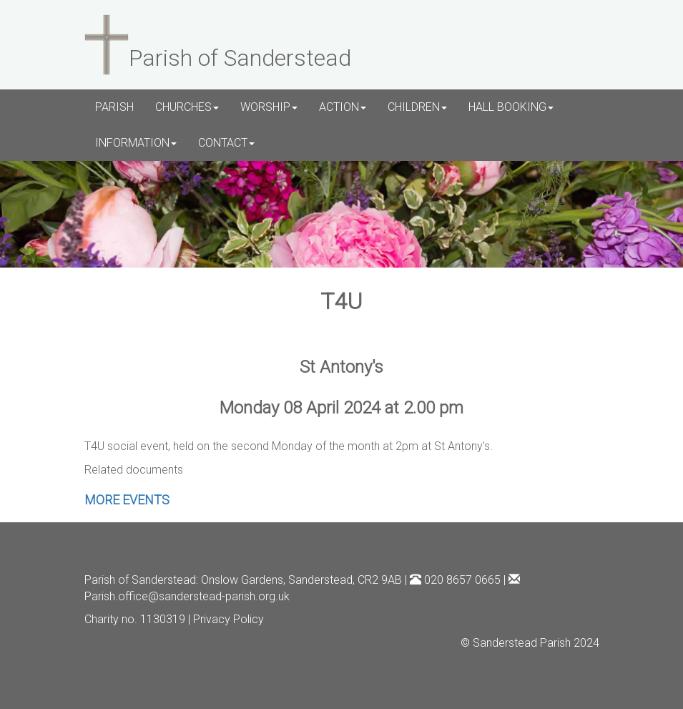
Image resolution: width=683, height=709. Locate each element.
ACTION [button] (342, 107)
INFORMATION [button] (136, 143)
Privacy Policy (228, 619)
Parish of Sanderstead (140, 580)
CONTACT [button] (226, 143)
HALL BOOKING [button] (511, 107)
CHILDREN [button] (417, 107)
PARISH (114, 107)
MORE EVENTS (126, 499)
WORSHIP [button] (269, 107)
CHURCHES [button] (187, 107)
